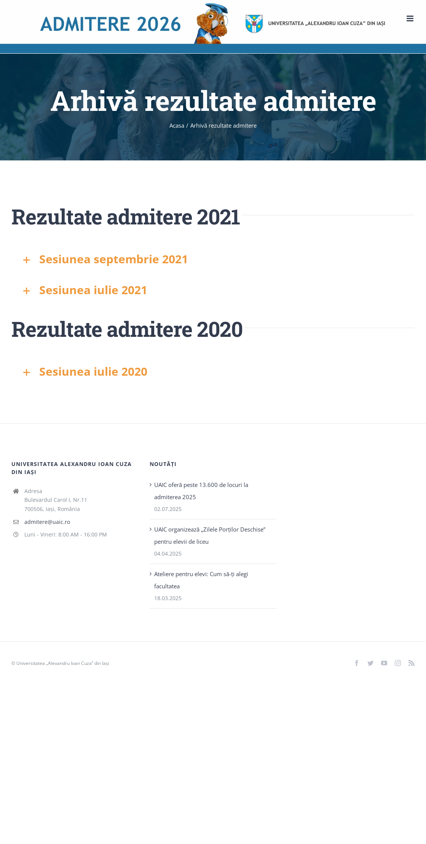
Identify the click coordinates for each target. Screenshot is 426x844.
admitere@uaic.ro (47, 521)
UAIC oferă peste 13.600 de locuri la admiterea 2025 (201, 491)
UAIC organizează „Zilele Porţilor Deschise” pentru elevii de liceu (209, 535)
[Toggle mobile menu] (411, 18)
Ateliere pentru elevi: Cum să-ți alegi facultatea (201, 580)
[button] (213, 258)
